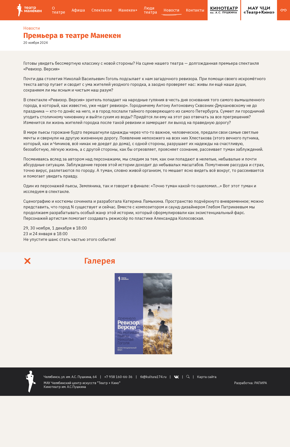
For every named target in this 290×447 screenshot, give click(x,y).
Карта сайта (207, 377)
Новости (31, 28)
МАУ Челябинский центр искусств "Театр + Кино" (82, 383)
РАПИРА (260, 383)
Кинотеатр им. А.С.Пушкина (65, 387)
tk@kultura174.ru (153, 377)
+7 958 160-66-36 (118, 377)
